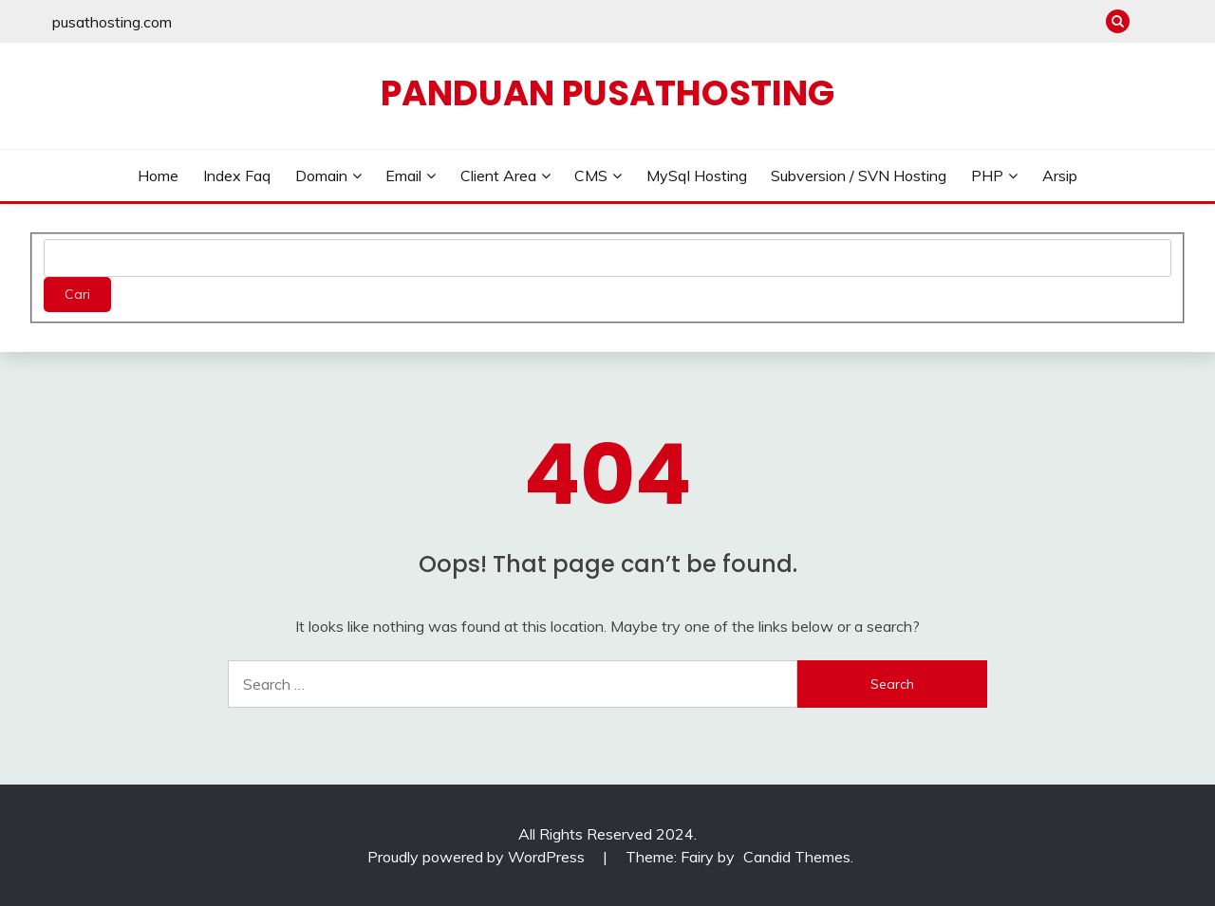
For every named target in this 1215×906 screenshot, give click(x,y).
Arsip (1059, 175)
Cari (77, 294)
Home (158, 175)
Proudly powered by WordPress (478, 856)
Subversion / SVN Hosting (858, 175)
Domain (321, 175)
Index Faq (237, 175)
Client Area (498, 175)
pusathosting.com (112, 21)
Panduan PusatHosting (607, 93)
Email (403, 175)
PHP (987, 175)
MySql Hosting (696, 175)
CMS (591, 175)
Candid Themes (796, 856)
